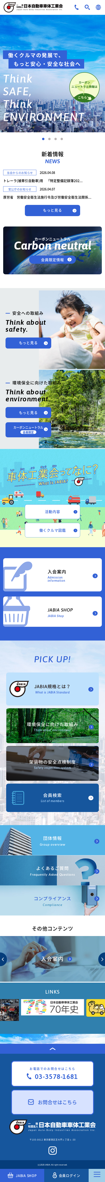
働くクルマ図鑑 (52, 530)
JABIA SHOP (22, 1175)
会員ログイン (66, 1175)
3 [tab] (55, 139)
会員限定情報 (52, 259)
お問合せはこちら (52, 1102)
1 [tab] (43, 139)
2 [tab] (49, 139)
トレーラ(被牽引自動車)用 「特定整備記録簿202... (43, 180)
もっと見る (52, 210)
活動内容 (52, 511)
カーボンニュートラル (28, 429)
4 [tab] (61, 139)
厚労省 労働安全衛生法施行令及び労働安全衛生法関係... (47, 197)
